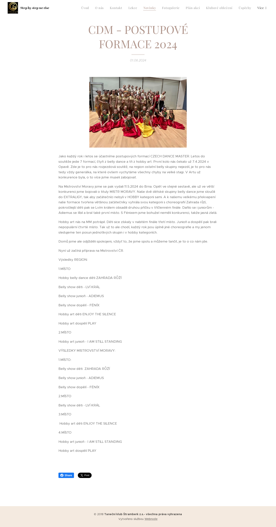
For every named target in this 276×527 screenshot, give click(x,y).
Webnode (151, 519)
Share (66, 475)
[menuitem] (86, 8)
